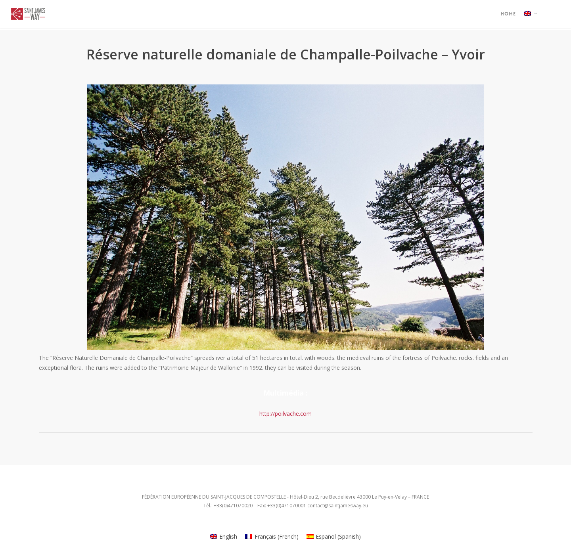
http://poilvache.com (285, 413)
